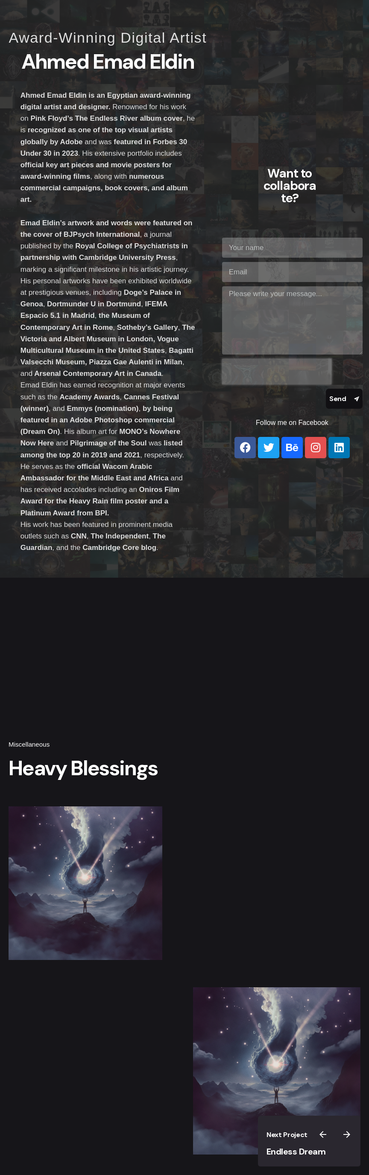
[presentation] (276, 371)
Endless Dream (296, 1151)
